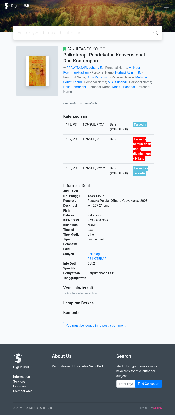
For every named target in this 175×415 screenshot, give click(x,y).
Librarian (19, 386)
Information (21, 377)
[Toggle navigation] (166, 6)
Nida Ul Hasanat (123, 87)
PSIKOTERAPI (97, 259)
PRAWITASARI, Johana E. (85, 68)
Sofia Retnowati (98, 77)
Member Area (23, 391)
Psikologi (93, 254)
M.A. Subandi (117, 82)
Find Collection (148, 384)
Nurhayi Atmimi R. (128, 72)
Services (19, 381)
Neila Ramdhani (74, 87)
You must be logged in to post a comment (95, 325)
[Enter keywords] (126, 384)
